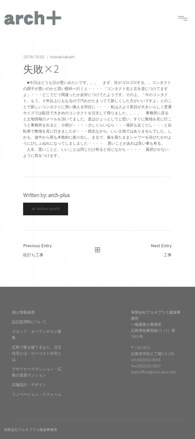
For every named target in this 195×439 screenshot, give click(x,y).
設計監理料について (29, 321)
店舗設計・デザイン (29, 384)
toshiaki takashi (62, 56)
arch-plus (59, 195)
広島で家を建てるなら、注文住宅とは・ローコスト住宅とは (36, 353)
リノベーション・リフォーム (36, 394)
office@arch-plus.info (157, 371)
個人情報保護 (23, 312)
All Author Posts (45, 209)
